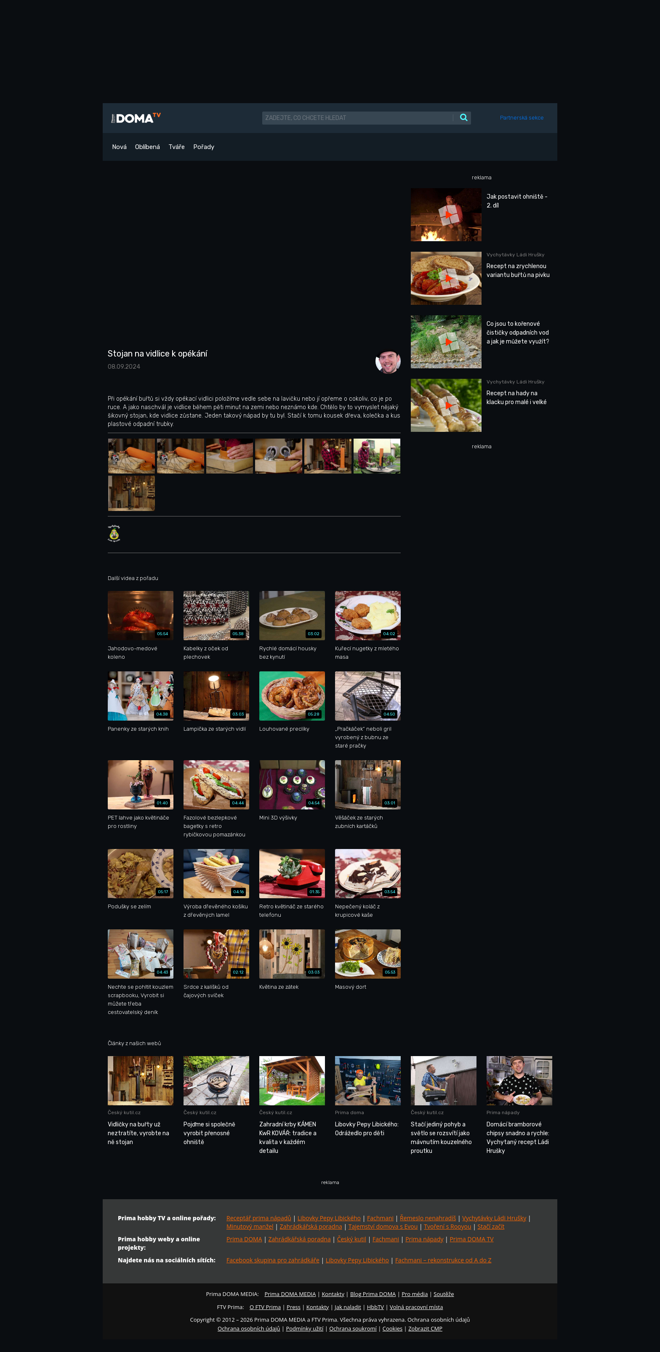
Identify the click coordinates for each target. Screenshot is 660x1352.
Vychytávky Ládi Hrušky (494, 1218)
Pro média (415, 1294)
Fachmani (380, 1218)
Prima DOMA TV (471, 1239)
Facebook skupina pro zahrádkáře (272, 1260)
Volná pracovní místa (416, 1307)
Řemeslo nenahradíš (428, 1218)
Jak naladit (348, 1307)
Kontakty (333, 1294)
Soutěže (444, 1294)
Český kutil (351, 1239)
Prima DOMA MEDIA (290, 1294)
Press (294, 1307)
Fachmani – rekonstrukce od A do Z (443, 1260)
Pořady (203, 147)
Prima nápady (424, 1239)
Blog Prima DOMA (373, 1294)
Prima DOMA (244, 1239)
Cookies (392, 1328)
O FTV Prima (265, 1307)
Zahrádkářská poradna (311, 1226)
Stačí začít (491, 1226)
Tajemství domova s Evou (383, 1226)
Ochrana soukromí (353, 1328)
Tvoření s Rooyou (447, 1226)
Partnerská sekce (522, 117)
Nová (119, 147)
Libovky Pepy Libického (329, 1218)
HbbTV (375, 1307)
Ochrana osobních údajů (249, 1328)
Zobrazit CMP (425, 1328)
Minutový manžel (250, 1226)
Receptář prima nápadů (258, 1218)
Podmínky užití (304, 1328)
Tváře (176, 147)
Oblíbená (147, 147)
